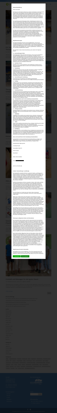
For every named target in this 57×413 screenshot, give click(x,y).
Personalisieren (25, 256)
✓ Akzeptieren (17, 256)
